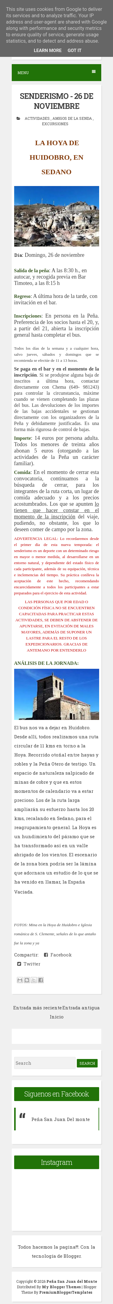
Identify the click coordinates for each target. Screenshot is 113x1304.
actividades (38, 118)
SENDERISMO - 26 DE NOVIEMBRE (56, 101)
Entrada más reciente (37, 1008)
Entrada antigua (81, 1008)
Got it (74, 50)
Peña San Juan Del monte (60, 1119)
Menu (56, 72)
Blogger (72, 1256)
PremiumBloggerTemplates (65, 1292)
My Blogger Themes (62, 1286)
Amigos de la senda (72, 118)
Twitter (28, 964)
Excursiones (55, 123)
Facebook (58, 955)
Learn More (47, 50)
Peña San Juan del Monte (71, 1281)
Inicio (57, 1017)
